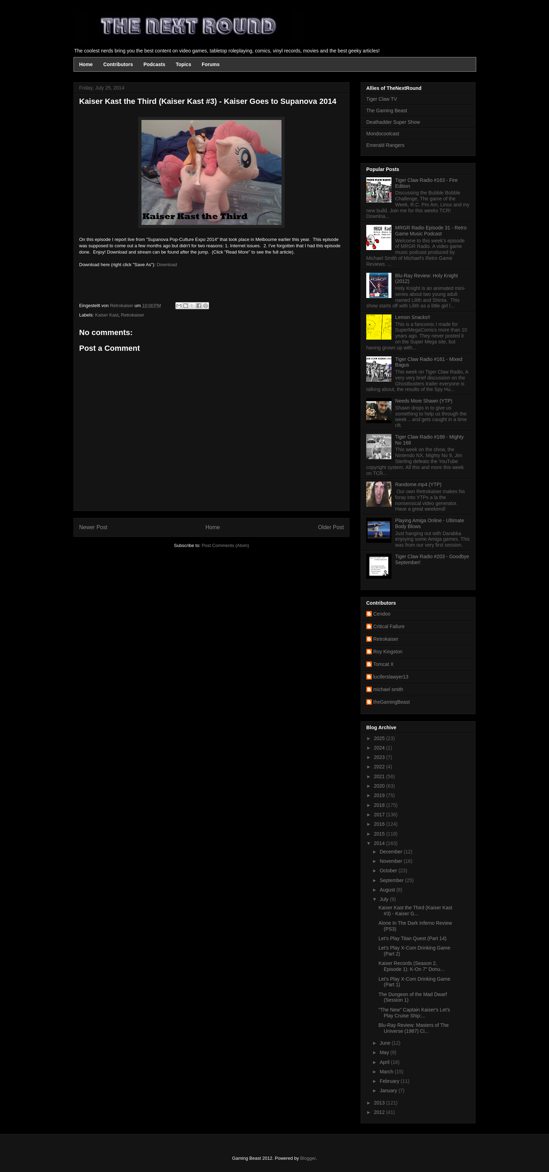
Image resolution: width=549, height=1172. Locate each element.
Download (167, 264)
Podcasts (154, 64)
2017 (380, 814)
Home (86, 64)
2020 (380, 786)
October (389, 870)
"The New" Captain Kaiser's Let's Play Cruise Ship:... (414, 1012)
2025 (380, 738)
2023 (380, 757)
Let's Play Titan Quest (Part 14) (412, 938)
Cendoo (381, 614)
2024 (380, 748)
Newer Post (93, 527)
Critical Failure (388, 626)
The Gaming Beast (386, 110)
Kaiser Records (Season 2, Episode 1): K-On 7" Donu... (411, 966)
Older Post (331, 527)
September (392, 880)
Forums (211, 64)
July (385, 899)
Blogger (307, 1158)
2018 (380, 805)
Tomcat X (383, 664)
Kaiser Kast (106, 315)
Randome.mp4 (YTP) (418, 484)
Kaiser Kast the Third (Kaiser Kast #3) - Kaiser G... (415, 910)
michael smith (388, 689)
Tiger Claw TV (381, 99)
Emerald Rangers (385, 145)
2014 (380, 843)
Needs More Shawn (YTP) (423, 401)
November (391, 861)
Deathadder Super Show (393, 122)
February (390, 1081)
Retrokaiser (132, 315)
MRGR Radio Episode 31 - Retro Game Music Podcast (431, 230)
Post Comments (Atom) (225, 545)
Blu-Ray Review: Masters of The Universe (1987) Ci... (413, 1028)
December (391, 851)
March (387, 1071)
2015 (380, 834)
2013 (380, 1103)
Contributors (118, 64)
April (385, 1062)
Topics (183, 64)
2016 (380, 824)
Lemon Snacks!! (412, 317)
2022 (380, 766)
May (385, 1052)
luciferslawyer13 (390, 677)
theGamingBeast (391, 702)
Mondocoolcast (382, 133)
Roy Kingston (387, 651)
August (388, 890)
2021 (380, 776)
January (389, 1090)
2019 (380, 795)
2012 (380, 1112)
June (385, 1043)
